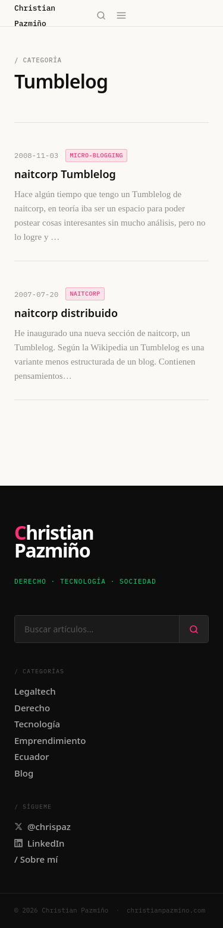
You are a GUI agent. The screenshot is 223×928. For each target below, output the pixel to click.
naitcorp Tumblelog (65, 174)
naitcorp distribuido (66, 313)
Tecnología (37, 723)
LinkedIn (39, 843)
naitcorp (85, 293)
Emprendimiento (50, 740)
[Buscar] (101, 15)
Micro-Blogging (96, 155)
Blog (23, 773)
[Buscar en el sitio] (97, 629)
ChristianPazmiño (53, 542)
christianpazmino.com (166, 910)
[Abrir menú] (121, 15)
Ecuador (31, 756)
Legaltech (35, 691)
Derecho (32, 707)
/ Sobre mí (36, 859)
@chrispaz (42, 826)
